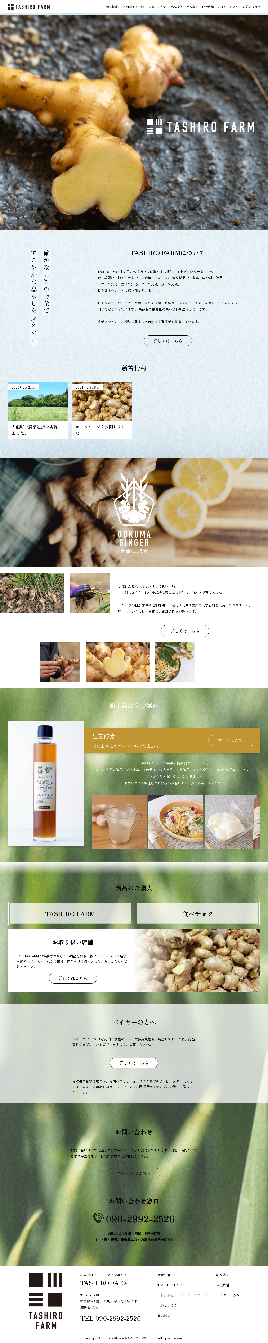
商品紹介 (176, 7)
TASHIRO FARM (133, 7)
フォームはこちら (134, 1173)
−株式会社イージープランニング (182, 1295)
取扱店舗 (208, 7)
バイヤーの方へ (228, 7)
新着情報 (112, 7)
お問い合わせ (251, 7)
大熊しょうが (157, 7)
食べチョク (198, 913)
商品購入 (192, 7)
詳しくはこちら (168, 341)
